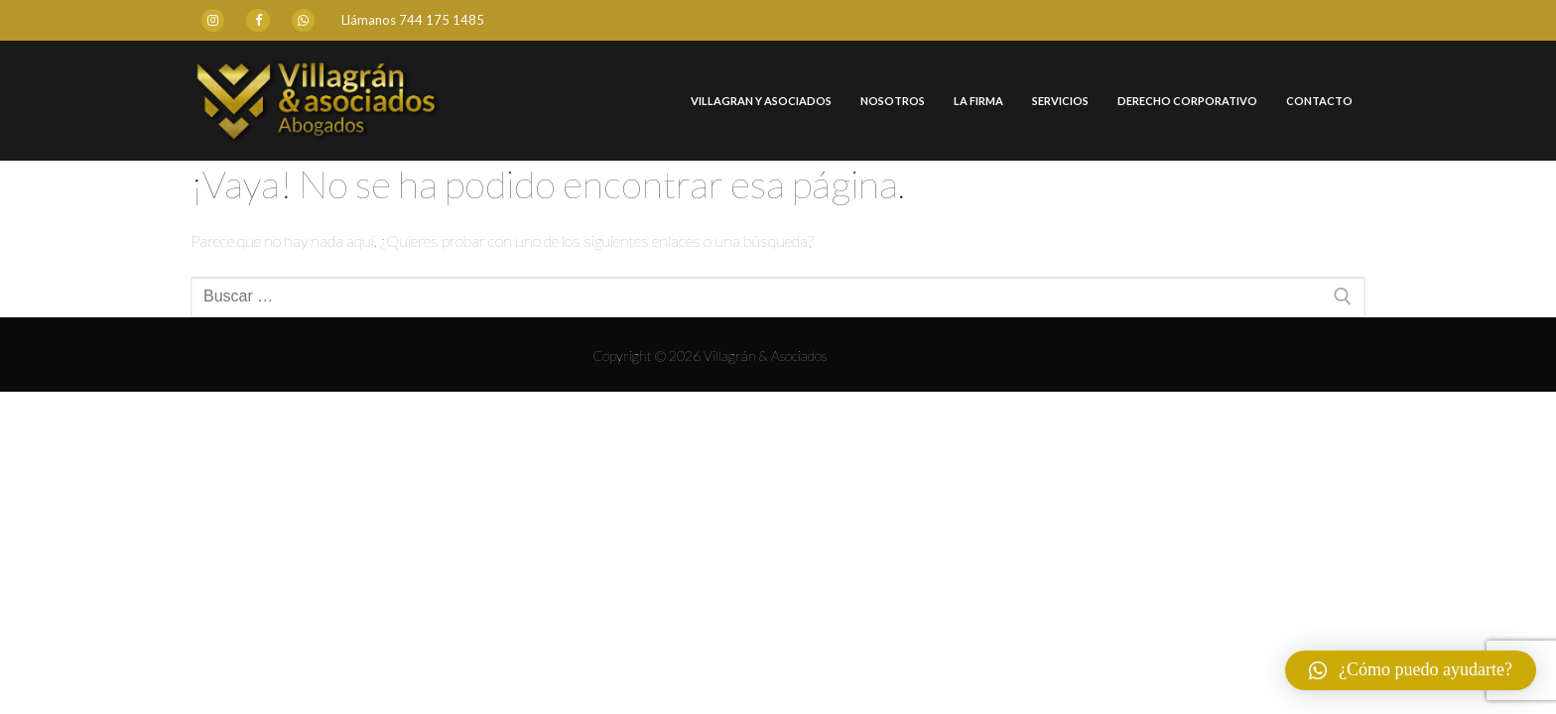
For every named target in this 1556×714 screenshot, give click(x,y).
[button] (1410, 670)
